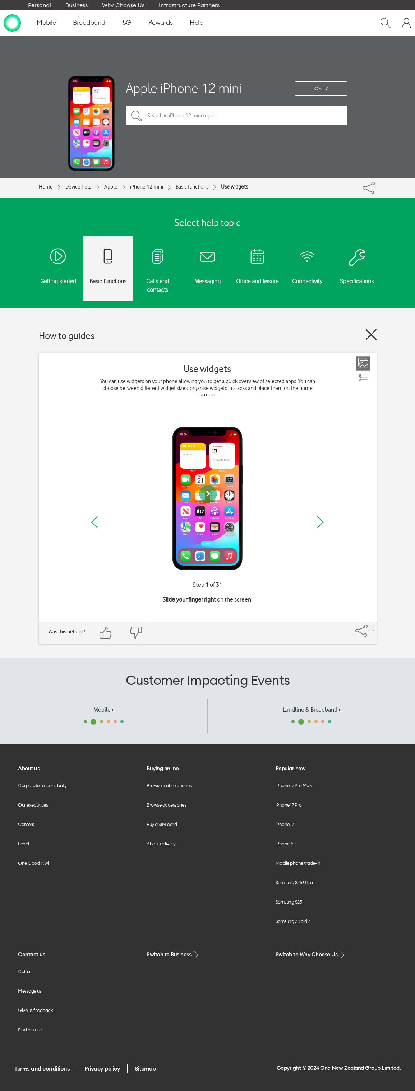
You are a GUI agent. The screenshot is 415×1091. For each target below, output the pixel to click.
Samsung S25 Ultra (294, 882)
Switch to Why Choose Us (311, 954)
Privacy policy (102, 1068)
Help (196, 22)
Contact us (31, 954)
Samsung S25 (289, 902)
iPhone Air (286, 843)
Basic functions (192, 187)
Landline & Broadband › (311, 709)
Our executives (33, 805)
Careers (26, 824)
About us (29, 768)
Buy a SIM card (162, 824)
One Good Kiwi (33, 863)
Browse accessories (166, 805)
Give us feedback (35, 1010)
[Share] (375, 186)
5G (127, 22)
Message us (29, 991)
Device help (78, 187)
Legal (23, 843)
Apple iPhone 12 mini (183, 88)
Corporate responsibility (42, 785)
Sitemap (145, 1068)
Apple (110, 187)
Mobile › (103, 709)
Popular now (291, 768)
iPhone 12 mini (146, 187)
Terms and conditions (42, 1068)
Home (46, 187)
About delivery (161, 843)
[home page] (12, 22)
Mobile (46, 22)
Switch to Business (173, 954)
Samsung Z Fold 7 (293, 921)
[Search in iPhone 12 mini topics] (236, 115)
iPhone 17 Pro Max (294, 785)
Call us (24, 971)
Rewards (160, 22)
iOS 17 (321, 88)
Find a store (29, 1029)
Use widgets (234, 187)
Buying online (163, 768)
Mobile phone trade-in (298, 863)
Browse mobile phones (169, 785)
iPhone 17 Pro (289, 805)
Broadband (89, 22)
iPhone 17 (285, 824)
